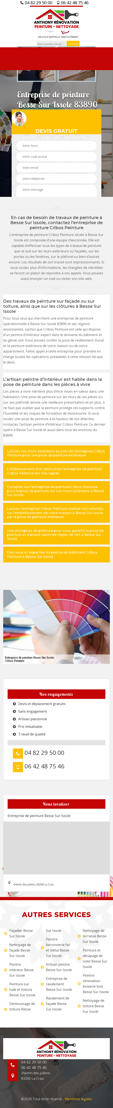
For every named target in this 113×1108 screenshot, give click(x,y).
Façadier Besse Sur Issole (18, 933)
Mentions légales (78, 1099)
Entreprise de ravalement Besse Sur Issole (56, 984)
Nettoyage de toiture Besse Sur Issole (91, 1006)
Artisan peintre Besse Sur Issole (56, 967)
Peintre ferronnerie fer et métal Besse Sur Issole (55, 947)
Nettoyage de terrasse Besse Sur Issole (92, 936)
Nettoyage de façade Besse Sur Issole (17, 950)
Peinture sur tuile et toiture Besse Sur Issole (19, 989)
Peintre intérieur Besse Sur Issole (19, 970)
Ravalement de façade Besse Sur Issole (55, 1003)
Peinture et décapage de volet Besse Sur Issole (92, 958)
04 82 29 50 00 (36, 2)
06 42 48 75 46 (72, 2)
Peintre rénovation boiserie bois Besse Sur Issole (93, 983)
